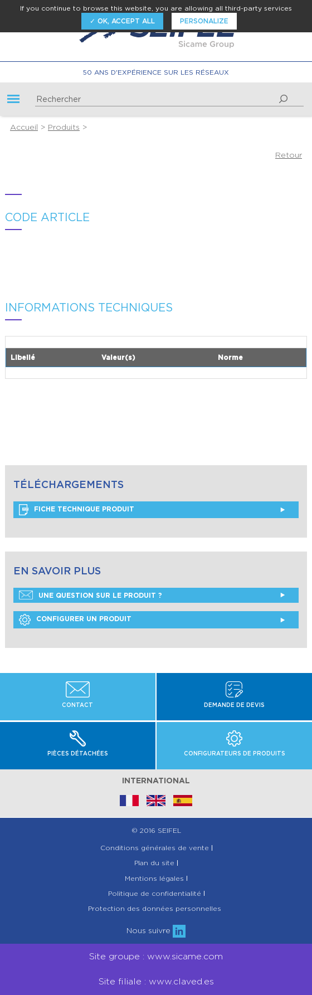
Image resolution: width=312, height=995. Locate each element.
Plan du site (154, 863)
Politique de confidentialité (154, 893)
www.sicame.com (185, 956)
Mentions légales (154, 878)
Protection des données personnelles (154, 908)
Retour (288, 154)
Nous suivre (156, 930)
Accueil (24, 127)
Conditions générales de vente (154, 848)
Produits (64, 127)
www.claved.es (181, 981)
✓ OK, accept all (122, 21)
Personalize (204, 21)
